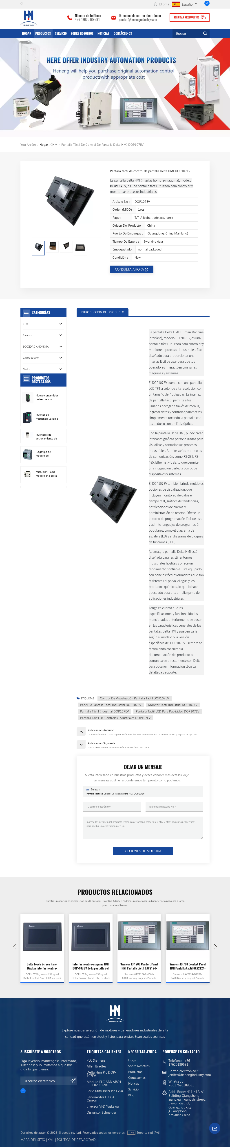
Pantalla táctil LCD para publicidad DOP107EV (167, 711)
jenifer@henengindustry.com (138, 19)
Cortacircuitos (31, 358)
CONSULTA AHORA (129, 269)
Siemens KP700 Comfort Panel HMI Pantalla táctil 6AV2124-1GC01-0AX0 (188, 966)
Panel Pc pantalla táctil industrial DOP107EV (110, 705)
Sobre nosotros (82, 33)
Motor (26, 369)
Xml (51, 1139)
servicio (61, 33)
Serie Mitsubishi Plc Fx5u (105, 1090)
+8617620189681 (181, 1085)
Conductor (29, 380)
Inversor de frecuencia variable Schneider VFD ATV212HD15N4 (47, 460)
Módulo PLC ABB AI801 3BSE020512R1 (104, 1083)
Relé (25, 392)
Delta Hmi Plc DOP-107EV (101, 1074)
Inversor (27, 335)
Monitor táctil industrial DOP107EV (172, 705)
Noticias (103, 33)
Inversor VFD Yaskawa (103, 1106)
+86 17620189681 (87, 19)
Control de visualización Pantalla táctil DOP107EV (134, 698)
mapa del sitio (32, 1139)
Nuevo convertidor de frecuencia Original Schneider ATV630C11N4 (47, 441)
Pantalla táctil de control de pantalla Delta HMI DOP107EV (115, 793)
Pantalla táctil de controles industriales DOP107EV (115, 718)
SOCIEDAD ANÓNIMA (36, 346)
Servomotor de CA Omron (101, 1098)
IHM (54, 144)
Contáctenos (123, 33)
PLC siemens (96, 1060)
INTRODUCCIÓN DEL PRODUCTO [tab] (102, 312)
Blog (131, 1095)
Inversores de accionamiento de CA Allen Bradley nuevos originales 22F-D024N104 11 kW (46, 480)
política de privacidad (76, 1139)
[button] (215, 947)
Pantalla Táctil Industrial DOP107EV (104, 711)
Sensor (27, 403)
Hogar (26, 33)
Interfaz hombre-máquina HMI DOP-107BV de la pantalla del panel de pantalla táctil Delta (91, 966)
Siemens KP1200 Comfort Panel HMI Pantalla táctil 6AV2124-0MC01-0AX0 (139, 966)
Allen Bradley (96, 1066)
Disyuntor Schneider (101, 1112)
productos (43, 33)
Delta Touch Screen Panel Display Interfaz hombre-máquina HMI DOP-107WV (42, 966)
